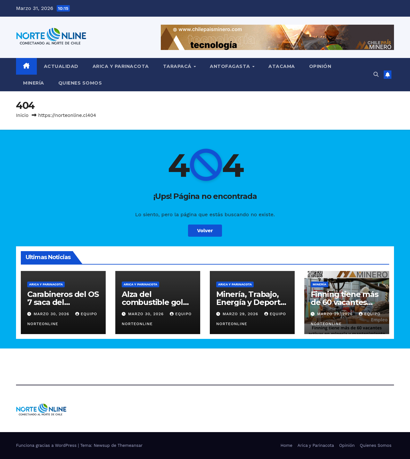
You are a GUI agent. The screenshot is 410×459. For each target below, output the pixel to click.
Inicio (22, 115)
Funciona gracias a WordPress (47, 445)
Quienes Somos (80, 83)
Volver (205, 230)
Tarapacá (178, 66)
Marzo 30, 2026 (52, 314)
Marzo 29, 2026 (241, 314)
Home (286, 445)
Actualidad (61, 66)
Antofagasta (230, 66)
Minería (33, 83)
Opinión (320, 66)
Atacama (281, 66)
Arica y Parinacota (121, 66)
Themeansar (130, 445)
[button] (376, 74)
